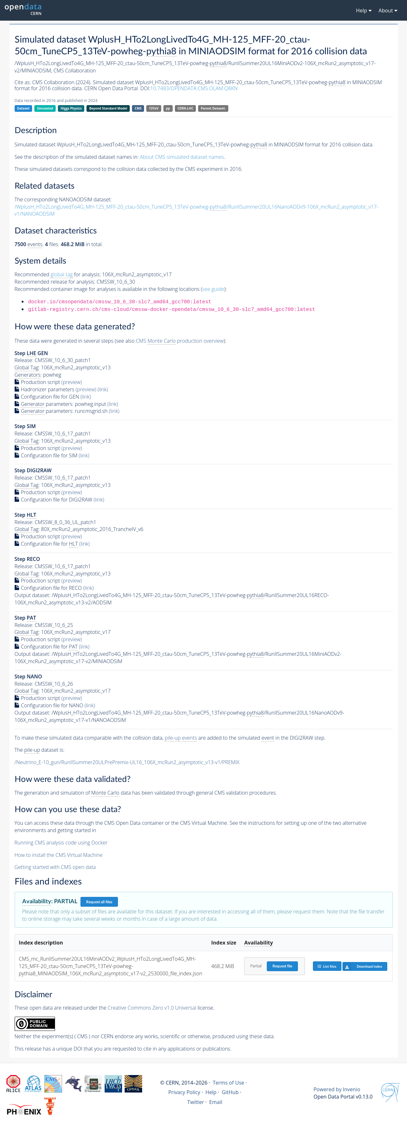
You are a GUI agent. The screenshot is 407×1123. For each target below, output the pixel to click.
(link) (103, 389)
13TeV (154, 108)
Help (211, 1092)
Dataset (23, 108)
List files (326, 966)
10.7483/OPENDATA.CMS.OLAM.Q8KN (194, 88)
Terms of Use (228, 1082)
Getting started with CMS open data (55, 867)
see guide (213, 289)
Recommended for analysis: (58, 274)
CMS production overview (180, 341)
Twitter (195, 1102)
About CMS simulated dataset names (182, 156)
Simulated (45, 108)
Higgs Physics (71, 108)
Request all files (99, 902)
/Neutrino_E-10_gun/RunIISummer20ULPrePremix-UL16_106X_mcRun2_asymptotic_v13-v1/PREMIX (127, 762)
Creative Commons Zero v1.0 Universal (152, 1007)
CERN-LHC (185, 108)
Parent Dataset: (213, 108)
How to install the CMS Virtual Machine (59, 854)
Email (215, 1102)
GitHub (230, 1092)
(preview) (71, 382)
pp (168, 108)
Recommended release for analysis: (55, 281)
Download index (362, 966)
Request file (282, 966)
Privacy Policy (184, 1092)
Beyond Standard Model (108, 108)
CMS (138, 108)
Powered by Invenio (337, 1089)
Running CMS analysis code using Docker (61, 842)
